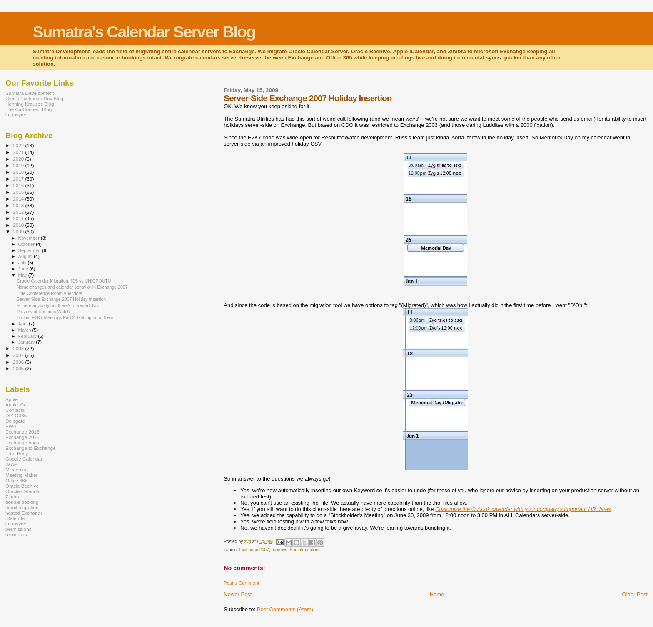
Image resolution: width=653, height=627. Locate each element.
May (23, 275)
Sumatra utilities (305, 550)
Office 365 (16, 480)
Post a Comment (241, 582)
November (29, 237)
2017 (19, 178)
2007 (19, 355)
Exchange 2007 (254, 550)
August (26, 256)
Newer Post (238, 594)
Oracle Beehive (22, 485)
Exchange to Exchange (30, 448)
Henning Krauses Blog (29, 104)
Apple (11, 399)
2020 (19, 158)
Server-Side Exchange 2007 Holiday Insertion (61, 299)
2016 (19, 185)
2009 (19, 231)
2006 (19, 361)
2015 (19, 192)
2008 (19, 348)
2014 (19, 198)
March (25, 329)
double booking (22, 502)
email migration (21, 507)
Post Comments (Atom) (285, 609)
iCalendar (15, 518)
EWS (11, 426)
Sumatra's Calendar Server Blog (143, 32)
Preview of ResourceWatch (43, 311)
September (30, 250)
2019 (19, 165)
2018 (19, 172)
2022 (19, 145)
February (28, 336)
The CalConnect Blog (28, 109)
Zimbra (12, 496)
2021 (19, 152)
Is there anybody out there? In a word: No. (58, 305)
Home (437, 594)
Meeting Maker (21, 475)
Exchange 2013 (22, 431)
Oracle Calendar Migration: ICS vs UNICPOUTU (64, 280)
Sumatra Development (29, 93)
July (23, 262)
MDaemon (16, 469)
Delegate (15, 421)
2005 (19, 368)
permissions (18, 529)
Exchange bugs (22, 442)
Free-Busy (16, 453)
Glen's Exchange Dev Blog (34, 98)
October (27, 244)
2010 (19, 225)
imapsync (15, 114)
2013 (19, 205)
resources (16, 534)
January (27, 342)
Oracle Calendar (23, 491)
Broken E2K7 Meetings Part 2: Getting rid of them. (66, 317)
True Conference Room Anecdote (49, 293)
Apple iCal (16, 404)
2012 (19, 212)
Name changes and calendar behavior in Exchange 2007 (72, 287)
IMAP (11, 464)
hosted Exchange (24, 512)
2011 (19, 218)
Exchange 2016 (22, 437)
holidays (279, 550)
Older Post (635, 594)
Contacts (15, 410)
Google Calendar (23, 458)
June (24, 268)
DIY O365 (16, 415)
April (23, 323)
